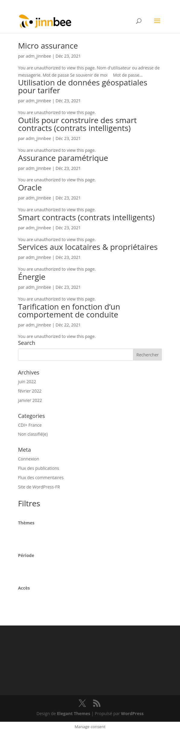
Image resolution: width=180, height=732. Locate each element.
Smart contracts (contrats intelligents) (86, 217)
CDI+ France (30, 425)
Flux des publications (38, 468)
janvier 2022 (30, 400)
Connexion (28, 459)
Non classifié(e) (33, 434)
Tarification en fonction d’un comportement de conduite (69, 310)
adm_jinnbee (38, 56)
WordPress (132, 713)
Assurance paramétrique (63, 157)
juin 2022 (27, 381)
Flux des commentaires (41, 477)
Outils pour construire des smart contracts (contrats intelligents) (77, 124)
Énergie (32, 276)
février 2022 (30, 391)
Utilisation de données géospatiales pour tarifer (82, 86)
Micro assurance (48, 45)
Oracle (30, 187)
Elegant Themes (73, 713)
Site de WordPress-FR (39, 487)
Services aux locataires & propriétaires (88, 246)
